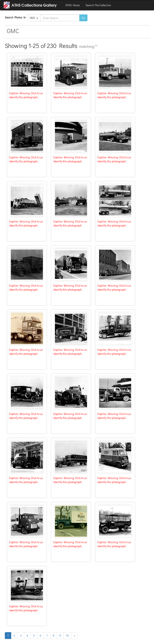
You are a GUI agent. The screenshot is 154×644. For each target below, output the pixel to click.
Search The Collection (98, 5)
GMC (34, 18)
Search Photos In (16, 17)
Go (83, 18)
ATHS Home (72, 5)
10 (67, 635)
